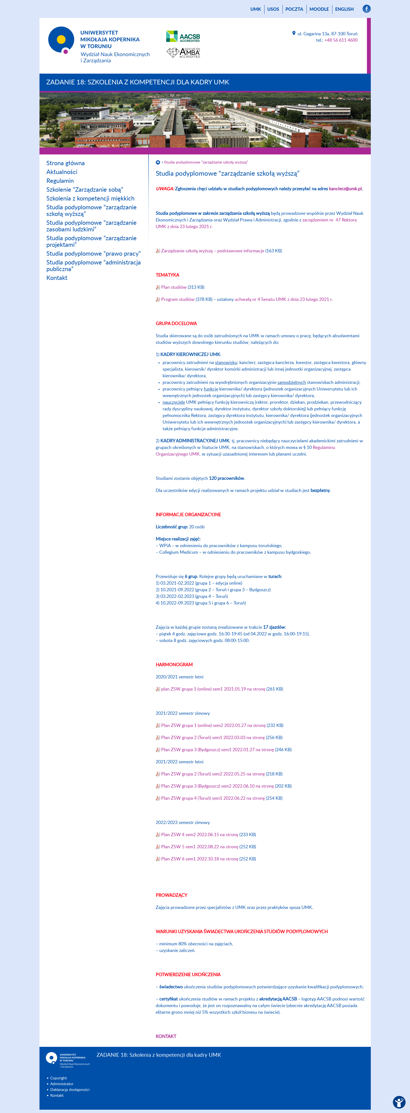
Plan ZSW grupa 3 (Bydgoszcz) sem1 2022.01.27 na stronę (218, 750)
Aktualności (61, 172)
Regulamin (60, 181)
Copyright (58, 1078)
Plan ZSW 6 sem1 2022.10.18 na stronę (200, 859)
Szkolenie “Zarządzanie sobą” (84, 190)
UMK (255, 9)
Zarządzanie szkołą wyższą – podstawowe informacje (212, 251)
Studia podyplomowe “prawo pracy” (93, 254)
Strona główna (65, 163)
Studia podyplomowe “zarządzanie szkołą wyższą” (206, 162)
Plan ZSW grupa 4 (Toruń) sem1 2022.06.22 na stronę (213, 798)
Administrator (61, 1084)
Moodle (319, 9)
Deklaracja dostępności (69, 1090)
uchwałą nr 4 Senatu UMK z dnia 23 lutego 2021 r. (284, 299)
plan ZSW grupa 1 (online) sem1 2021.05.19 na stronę (213, 689)
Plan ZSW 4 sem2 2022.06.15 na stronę (200, 835)
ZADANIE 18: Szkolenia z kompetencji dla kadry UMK (137, 82)
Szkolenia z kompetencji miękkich (90, 199)
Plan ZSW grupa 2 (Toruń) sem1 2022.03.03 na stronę (213, 737)
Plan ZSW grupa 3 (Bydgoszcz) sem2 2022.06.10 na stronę (218, 786)
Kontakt (56, 278)
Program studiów (178, 299)
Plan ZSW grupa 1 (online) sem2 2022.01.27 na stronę (214, 725)
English (344, 9)
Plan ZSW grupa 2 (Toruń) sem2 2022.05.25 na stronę (213, 774)
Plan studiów (174, 287)
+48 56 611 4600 (341, 40)
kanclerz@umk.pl (345, 189)
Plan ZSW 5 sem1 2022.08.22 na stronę (200, 847)
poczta (294, 9)
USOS (273, 9)
